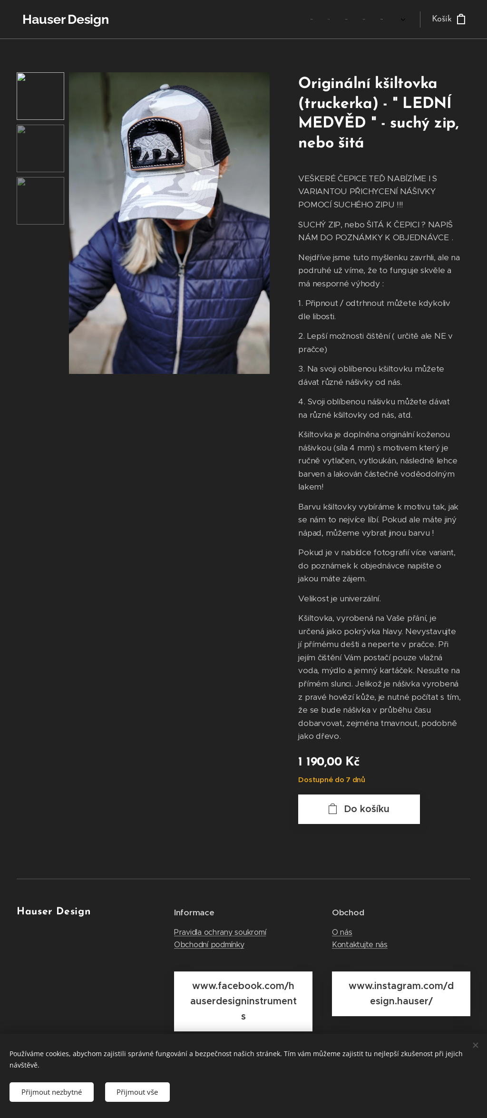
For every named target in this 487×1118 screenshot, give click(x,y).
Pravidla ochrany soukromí (220, 932)
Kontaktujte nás (360, 944)
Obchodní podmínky (209, 944)
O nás (342, 932)
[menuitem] (314, 19)
